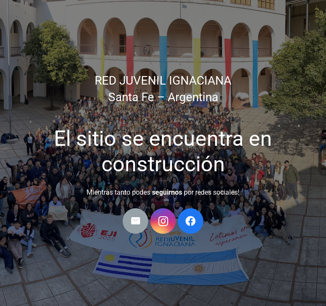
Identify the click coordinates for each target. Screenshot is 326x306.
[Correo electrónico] (135, 221)
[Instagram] (163, 221)
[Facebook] (190, 221)
